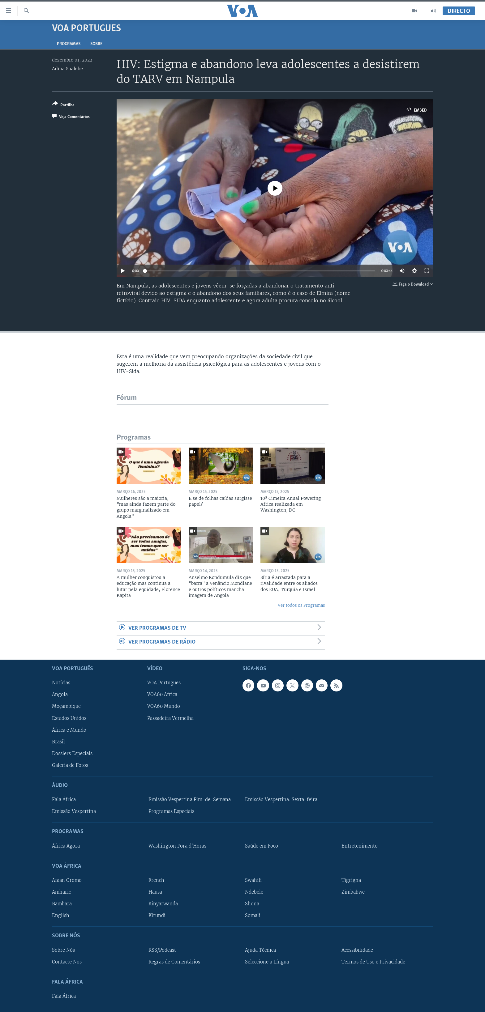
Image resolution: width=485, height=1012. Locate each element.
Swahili (253, 880)
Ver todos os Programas (301, 605)
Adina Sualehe (67, 68)
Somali (252, 915)
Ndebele (254, 892)
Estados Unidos (69, 718)
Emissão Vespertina (74, 811)
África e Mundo (69, 730)
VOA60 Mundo (163, 706)
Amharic (61, 892)
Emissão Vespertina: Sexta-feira (281, 799)
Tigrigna (351, 880)
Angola (60, 694)
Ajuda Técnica (260, 950)
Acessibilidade (357, 950)
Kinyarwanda (163, 904)
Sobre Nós (63, 950)
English (60, 915)
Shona (252, 904)
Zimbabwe (353, 892)
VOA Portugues (164, 683)
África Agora (66, 845)
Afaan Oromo (67, 880)
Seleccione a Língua (267, 961)
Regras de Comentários (174, 961)
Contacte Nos (67, 961)
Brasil (58, 741)
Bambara (62, 904)
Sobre (96, 44)
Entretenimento (359, 845)
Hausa (155, 892)
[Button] (63, 105)
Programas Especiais (171, 811)
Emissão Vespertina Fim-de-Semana (189, 799)
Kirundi (156, 915)
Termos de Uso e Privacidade (373, 961)
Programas (68, 44)
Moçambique (66, 706)
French (156, 880)
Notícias (61, 683)
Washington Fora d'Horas (177, 845)
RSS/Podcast (162, 950)
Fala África (64, 799)
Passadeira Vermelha (170, 718)
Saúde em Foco (261, 845)
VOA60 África (162, 694)
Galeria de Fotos (70, 765)
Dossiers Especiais (72, 753)
